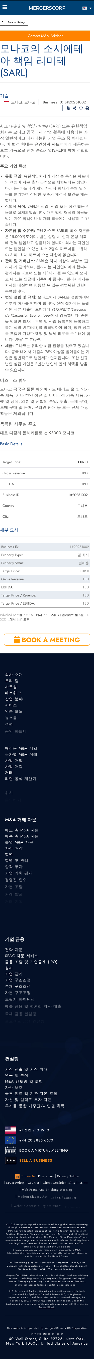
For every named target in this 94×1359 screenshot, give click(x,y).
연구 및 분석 (16, 1075)
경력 (9, 727)
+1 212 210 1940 (34, 1130)
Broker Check (47, 1307)
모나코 (16, 102)
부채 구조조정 (18, 988)
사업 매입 (14, 760)
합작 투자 (14, 868)
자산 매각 (14, 848)
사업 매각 (14, 766)
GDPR (83, 1185)
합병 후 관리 (16, 861)
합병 (9, 854)
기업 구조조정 (18, 981)
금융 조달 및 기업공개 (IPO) (31, 961)
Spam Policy (15, 1183)
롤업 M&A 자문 (19, 842)
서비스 (11, 706)
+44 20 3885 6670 (36, 1140)
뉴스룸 (11, 720)
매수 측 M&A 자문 (22, 836)
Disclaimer (46, 1176)
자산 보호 (14, 1087)
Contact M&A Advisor (45, 36)
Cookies (34, 1183)
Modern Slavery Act (33, 1201)
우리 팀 (12, 680)
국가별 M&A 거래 (21, 754)
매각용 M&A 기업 (21, 748)
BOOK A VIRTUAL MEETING (43, 1150)
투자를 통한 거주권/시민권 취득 (35, 1107)
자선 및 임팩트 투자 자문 (28, 1100)
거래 (9, 773)
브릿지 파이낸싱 (20, 1002)
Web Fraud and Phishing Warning (47, 1193)
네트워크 (13, 693)
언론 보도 (14, 713)
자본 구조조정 (18, 995)
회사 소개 (14, 674)
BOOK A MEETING (47, 640)
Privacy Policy (68, 1176)
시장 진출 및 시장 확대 (26, 1069)
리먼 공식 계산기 (21, 779)
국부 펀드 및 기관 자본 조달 (31, 1094)
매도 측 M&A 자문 (22, 830)
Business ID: (53, 102)
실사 (9, 968)
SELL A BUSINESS (35, 1160)
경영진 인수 (16, 883)
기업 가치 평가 (19, 876)
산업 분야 (14, 699)
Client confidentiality (59, 1184)
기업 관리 (14, 974)
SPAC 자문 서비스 (21, 955)
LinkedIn (25, 1176)
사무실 (11, 686)
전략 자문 (14, 949)
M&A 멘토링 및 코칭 (24, 1081)
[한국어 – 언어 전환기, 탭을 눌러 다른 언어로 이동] (80, 8)
